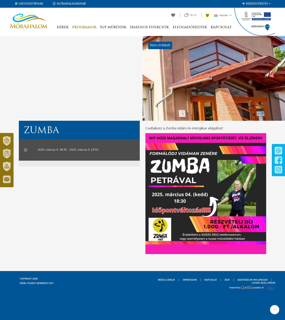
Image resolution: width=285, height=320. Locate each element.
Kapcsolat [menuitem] (210, 280)
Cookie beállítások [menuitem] (263, 283)
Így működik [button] (113, 27)
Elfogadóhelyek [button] (190, 27)
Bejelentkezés (256, 3)
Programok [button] (84, 27)
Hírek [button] (62, 27)
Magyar (223, 15)
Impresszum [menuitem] (190, 280)
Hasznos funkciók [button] (149, 27)
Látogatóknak (29, 3)
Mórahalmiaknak (69, 3)
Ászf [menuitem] (227, 280)
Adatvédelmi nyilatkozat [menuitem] (253, 280)
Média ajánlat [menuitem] (166, 280)
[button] (274, 309)
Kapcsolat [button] (221, 27)
